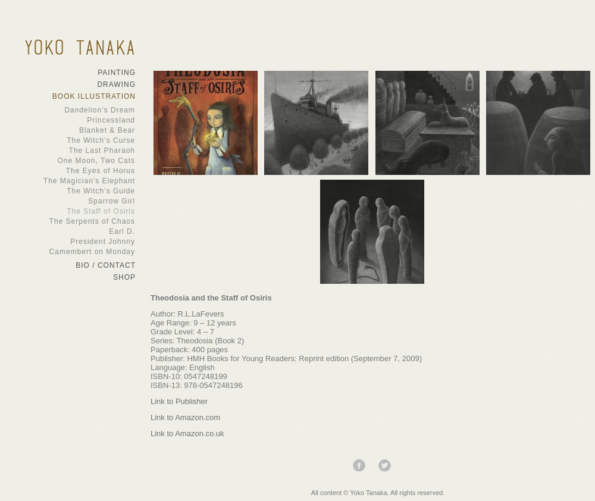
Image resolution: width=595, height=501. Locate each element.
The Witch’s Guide (74, 191)
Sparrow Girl (74, 201)
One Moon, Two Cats (74, 160)
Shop (124, 277)
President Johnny (74, 241)
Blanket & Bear (74, 130)
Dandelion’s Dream (74, 110)
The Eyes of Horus (74, 171)
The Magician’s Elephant (74, 181)
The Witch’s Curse (74, 140)
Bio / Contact (106, 265)
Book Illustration (94, 96)
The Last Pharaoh (74, 150)
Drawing (116, 84)
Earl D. (74, 231)
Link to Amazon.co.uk (187, 433)
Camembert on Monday (74, 251)
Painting (117, 72)
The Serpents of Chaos (74, 221)
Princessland (74, 120)
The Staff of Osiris (74, 211)
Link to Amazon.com (185, 417)
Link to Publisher (179, 401)
